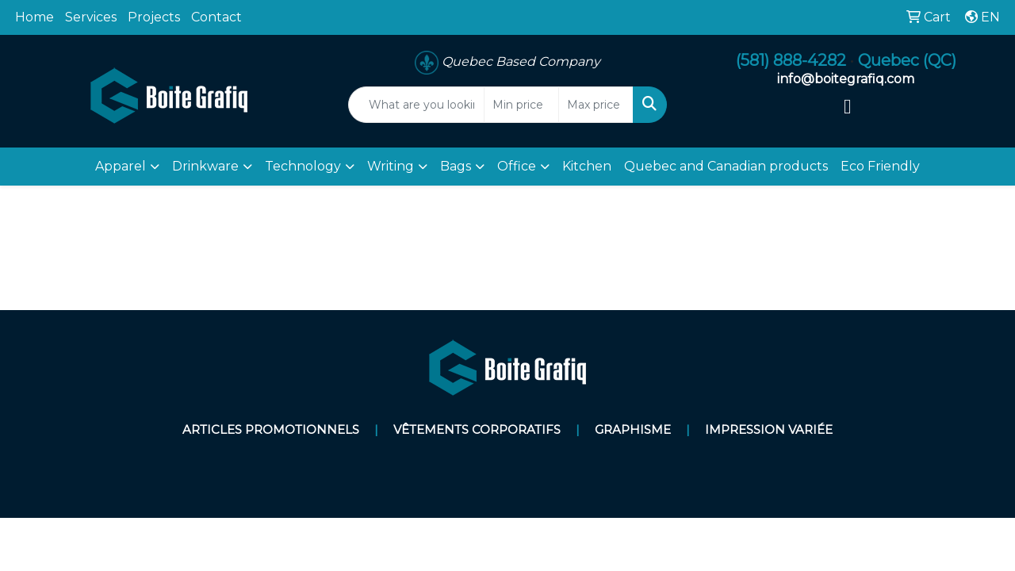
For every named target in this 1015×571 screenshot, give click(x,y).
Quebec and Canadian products (726, 166)
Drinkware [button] (205, 166)
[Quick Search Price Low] (521, 104)
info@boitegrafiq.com (845, 78)
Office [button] (516, 166)
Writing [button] (390, 166)
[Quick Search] (416, 104)
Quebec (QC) (907, 60)
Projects (154, 17)
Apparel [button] (120, 166)
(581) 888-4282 (791, 60)
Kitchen (586, 166)
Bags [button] (455, 166)
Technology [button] (303, 166)
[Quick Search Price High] (596, 104)
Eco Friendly (880, 166)
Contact (216, 17)
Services (91, 17)
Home (34, 17)
